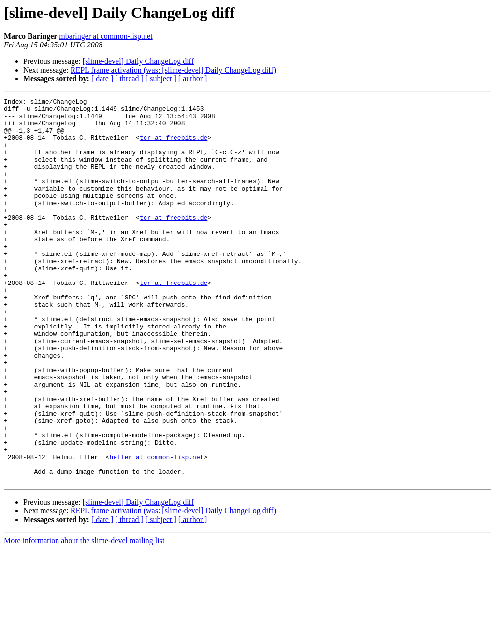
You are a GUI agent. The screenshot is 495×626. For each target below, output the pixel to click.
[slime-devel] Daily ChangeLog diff (138, 61)
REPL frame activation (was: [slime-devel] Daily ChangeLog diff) (173, 70)
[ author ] (192, 79)
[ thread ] (129, 79)
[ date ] (102, 79)
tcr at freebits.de (173, 146)
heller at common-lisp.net (156, 529)
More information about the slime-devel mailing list (84, 617)
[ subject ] (161, 79)
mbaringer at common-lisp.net (105, 36)
